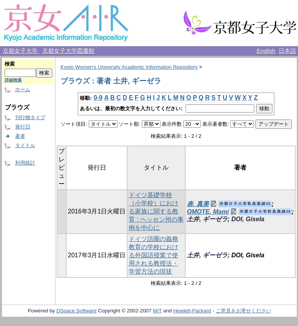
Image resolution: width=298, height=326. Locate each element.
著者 (20, 136)
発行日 (22, 127)
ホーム (22, 89)
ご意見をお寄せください (243, 311)
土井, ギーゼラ (207, 219)
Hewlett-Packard (192, 311)
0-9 (97, 97)
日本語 (287, 51)
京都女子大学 (21, 51)
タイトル (25, 145)
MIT (157, 311)
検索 (10, 64)
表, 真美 (198, 204)
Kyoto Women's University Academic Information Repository (129, 67)
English (266, 51)
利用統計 (25, 163)
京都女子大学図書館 (68, 51)
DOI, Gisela (247, 219)
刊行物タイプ (30, 117)
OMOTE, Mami (208, 211)
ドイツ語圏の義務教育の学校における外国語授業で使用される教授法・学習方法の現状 (153, 255)
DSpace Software (76, 311)
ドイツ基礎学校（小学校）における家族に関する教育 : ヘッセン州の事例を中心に (156, 211)
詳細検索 (13, 80)
